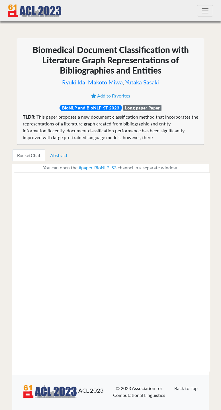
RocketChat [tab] (28, 155)
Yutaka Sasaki (142, 82)
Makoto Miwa (105, 82)
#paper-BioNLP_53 (97, 167)
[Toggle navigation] (205, 11)
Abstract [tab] (58, 155)
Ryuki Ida (73, 82)
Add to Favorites (110, 95)
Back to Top (186, 388)
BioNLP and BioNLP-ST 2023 (90, 107)
